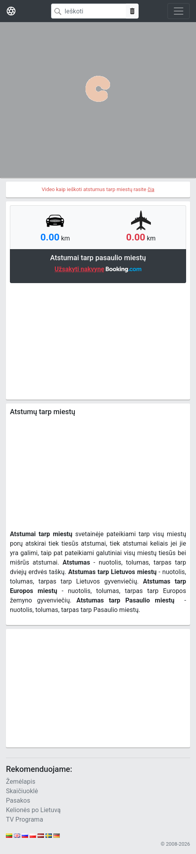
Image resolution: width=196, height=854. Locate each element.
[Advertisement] (98, 340)
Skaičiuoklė (22, 791)
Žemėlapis (20, 781)
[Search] (88, 11)
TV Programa (24, 819)
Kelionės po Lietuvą (33, 810)
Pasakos (18, 800)
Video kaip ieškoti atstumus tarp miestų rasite (98, 189)
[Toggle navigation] (178, 11)
